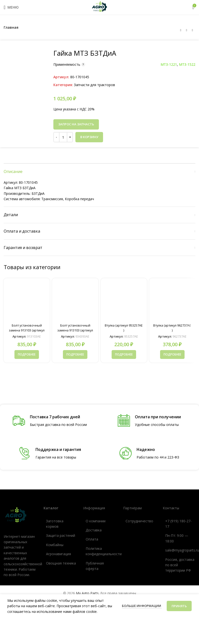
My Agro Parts (87, 593)
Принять (179, 606)
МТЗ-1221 (169, 64)
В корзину (89, 137)
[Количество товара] (63, 137)
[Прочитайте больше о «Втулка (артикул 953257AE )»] (124, 354)
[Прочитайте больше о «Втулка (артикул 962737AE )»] (172, 354)
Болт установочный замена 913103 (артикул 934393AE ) (75, 330)
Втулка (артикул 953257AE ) (123, 327)
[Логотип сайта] (99, 7)
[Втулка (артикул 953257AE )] (124, 301)
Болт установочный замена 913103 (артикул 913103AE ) (26, 330)
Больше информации (142, 606)
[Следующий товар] (192, 30)
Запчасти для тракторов (94, 84)
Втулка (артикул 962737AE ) (172, 327)
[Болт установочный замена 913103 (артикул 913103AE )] (26, 301)
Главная (11, 27)
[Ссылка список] (60, 523)
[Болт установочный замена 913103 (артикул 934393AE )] (75, 301)
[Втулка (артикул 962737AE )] (172, 301)
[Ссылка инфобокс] (50, 420)
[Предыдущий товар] (181, 30)
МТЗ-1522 (187, 64)
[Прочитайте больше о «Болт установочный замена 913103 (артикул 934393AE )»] (75, 354)
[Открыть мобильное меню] (11, 7)
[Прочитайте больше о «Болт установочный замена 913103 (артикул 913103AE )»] (26, 354)
